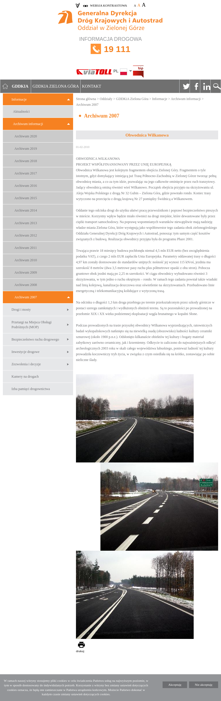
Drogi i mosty (21, 310)
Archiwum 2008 (25, 285)
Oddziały (106, 99)
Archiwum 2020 (25, 136)
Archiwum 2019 (25, 149)
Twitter (184, 86)
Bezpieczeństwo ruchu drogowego (35, 339)
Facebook (195, 86)
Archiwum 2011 (25, 248)
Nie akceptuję (203, 684)
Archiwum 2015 (25, 198)
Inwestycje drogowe (25, 352)
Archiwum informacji (28, 124)
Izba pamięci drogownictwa (31, 389)
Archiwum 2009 (25, 272)
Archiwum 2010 (25, 260)
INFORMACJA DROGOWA (110, 49)
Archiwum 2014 (25, 210)
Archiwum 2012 (25, 235)
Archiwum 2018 (25, 161)
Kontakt (91, 86)
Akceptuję (174, 684)
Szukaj (215, 86)
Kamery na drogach (25, 376)
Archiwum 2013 (25, 223)
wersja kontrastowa (108, 5)
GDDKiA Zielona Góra (132, 99)
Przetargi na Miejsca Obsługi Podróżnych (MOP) (32, 324)
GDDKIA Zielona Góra (56, 86)
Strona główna (86, 99)
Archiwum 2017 (25, 173)
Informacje (19, 99)
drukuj (80, 651)
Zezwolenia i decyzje (26, 364)
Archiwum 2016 (25, 186)
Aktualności (21, 112)
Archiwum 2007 (25, 297)
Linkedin (205, 86)
